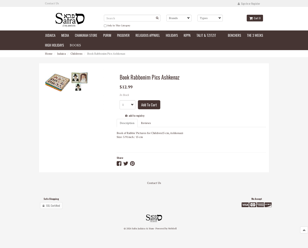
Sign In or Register (249, 3)
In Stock (124, 95)
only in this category (117, 25)
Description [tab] (127, 123)
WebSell (172, 228)
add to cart (149, 104)
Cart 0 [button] (254, 18)
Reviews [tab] (146, 123)
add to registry (134, 115)
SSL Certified (51, 205)
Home (48, 53)
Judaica (61, 53)
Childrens (76, 53)
